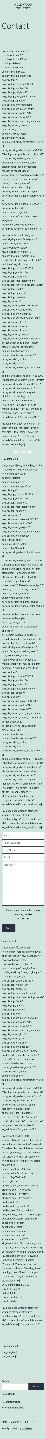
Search (5, 1381)
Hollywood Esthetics (18, 1422)
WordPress (27, 1428)
